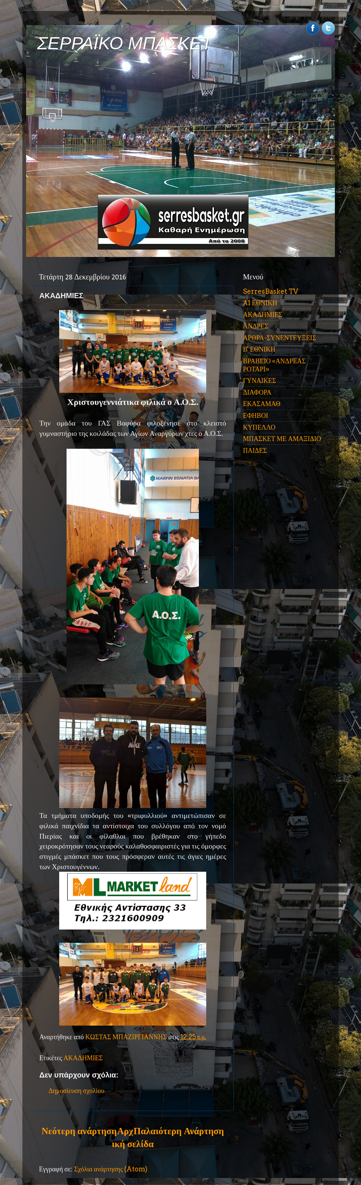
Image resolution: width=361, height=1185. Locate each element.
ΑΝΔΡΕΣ (255, 326)
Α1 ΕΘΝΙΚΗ (260, 303)
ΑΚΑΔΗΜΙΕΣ (83, 1058)
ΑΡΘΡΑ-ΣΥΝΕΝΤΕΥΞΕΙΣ (279, 338)
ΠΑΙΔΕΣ (255, 450)
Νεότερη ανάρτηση (79, 1130)
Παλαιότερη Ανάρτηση (178, 1130)
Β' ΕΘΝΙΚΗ (259, 349)
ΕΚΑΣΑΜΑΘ (261, 404)
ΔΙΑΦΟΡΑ (257, 392)
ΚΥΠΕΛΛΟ (259, 427)
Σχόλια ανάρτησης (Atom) (110, 1169)
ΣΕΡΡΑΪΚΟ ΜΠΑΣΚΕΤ (124, 43)
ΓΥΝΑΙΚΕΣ (259, 380)
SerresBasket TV (270, 291)
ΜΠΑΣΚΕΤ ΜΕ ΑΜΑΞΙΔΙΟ (282, 438)
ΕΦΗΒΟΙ (255, 415)
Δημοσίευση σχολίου (76, 1090)
